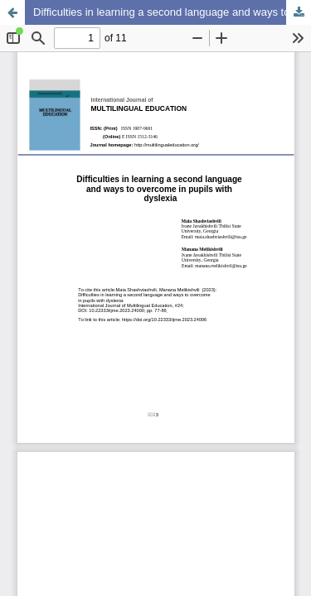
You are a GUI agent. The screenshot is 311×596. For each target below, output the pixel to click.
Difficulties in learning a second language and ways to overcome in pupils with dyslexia (172, 12)
